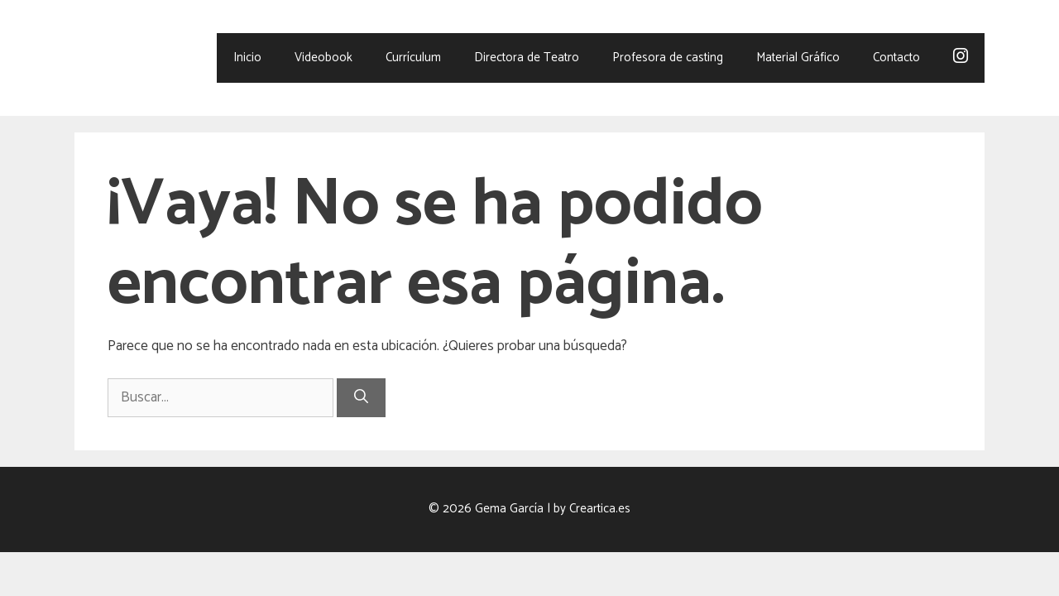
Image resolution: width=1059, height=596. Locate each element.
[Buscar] (361, 398)
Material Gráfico (798, 57)
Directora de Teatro (526, 57)
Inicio (247, 57)
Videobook (323, 57)
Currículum (413, 57)
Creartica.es (599, 508)
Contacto (896, 57)
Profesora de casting (667, 57)
